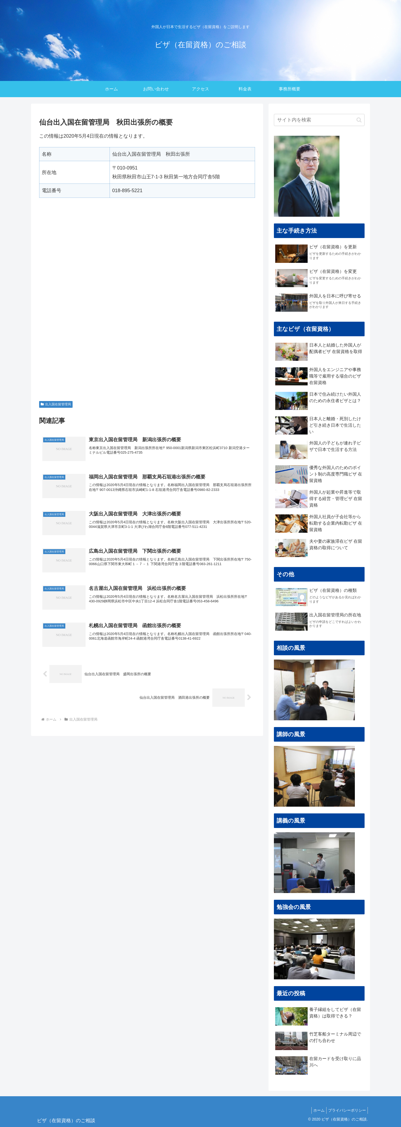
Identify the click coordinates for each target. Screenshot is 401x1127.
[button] (359, 120)
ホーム (315, 1110)
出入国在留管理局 (56, 404)
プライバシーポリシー (346, 1110)
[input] (319, 120)
